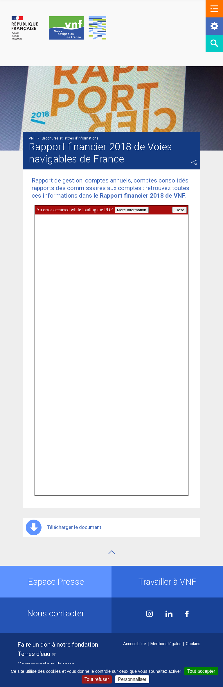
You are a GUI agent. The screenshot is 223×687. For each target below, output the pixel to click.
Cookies (193, 643)
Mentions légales (165, 643)
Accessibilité (134, 643)
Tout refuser (96, 679)
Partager (194, 162)
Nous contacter (55, 613)
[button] (214, 8)
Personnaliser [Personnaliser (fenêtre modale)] (132, 679)
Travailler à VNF (167, 582)
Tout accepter (201, 671)
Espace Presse (56, 582)
